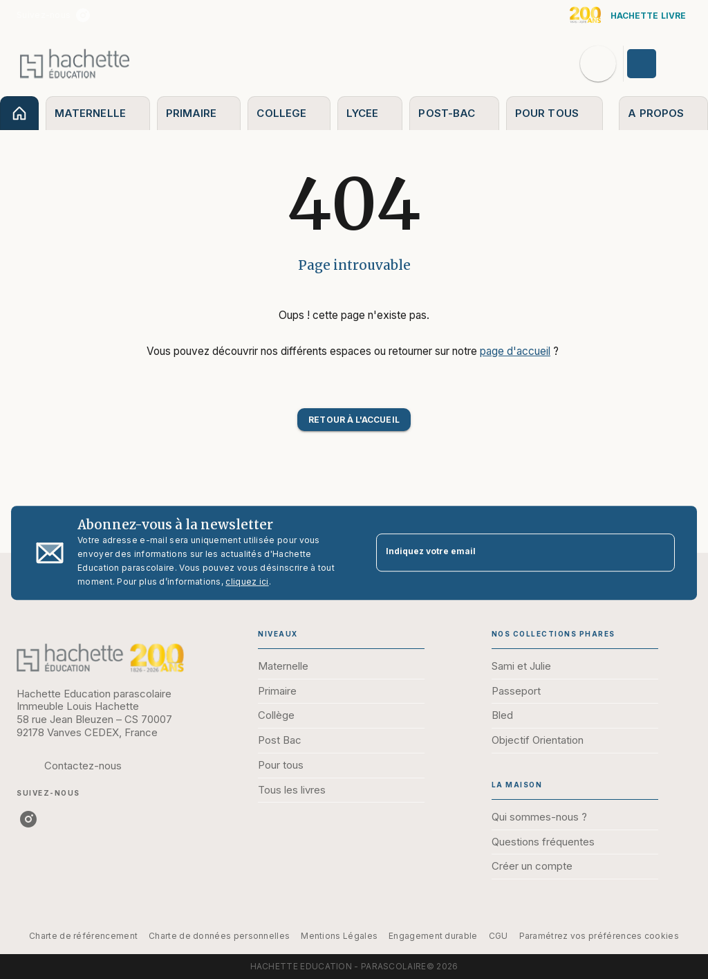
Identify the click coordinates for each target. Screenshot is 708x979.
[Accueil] (75, 63)
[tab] (19, 113)
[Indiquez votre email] (508, 552)
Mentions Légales (339, 936)
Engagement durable (433, 936)
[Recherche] (598, 64)
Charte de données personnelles (219, 936)
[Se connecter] (657, 64)
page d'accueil (515, 351)
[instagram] (83, 15)
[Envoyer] (658, 552)
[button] (353, 419)
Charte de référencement (83, 936)
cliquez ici (246, 581)
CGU (498, 936)
